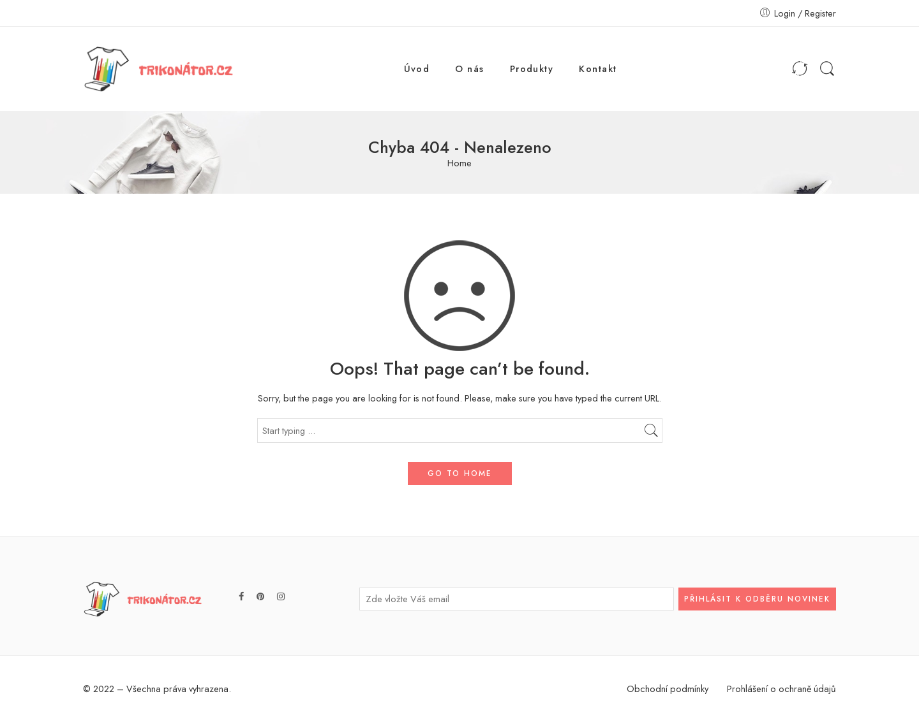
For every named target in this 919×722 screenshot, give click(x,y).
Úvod (417, 68)
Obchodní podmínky (667, 688)
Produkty (532, 68)
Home (459, 163)
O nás (469, 68)
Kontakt (597, 68)
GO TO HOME (460, 473)
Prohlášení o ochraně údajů (781, 688)
